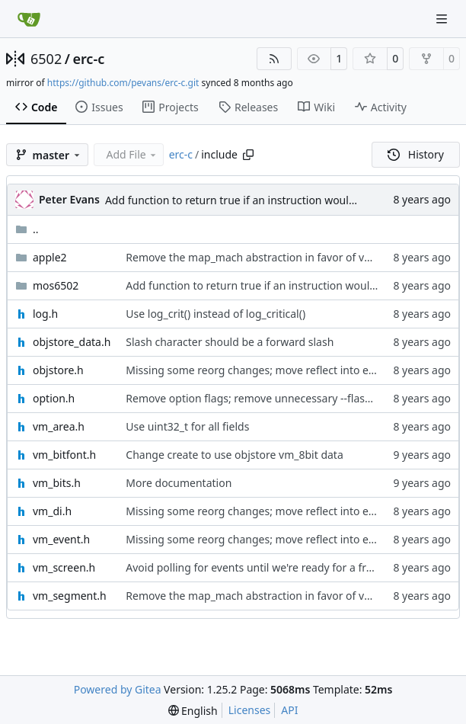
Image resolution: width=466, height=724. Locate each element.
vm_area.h (59, 426)
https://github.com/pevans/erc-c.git (123, 82)
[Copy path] (248, 154)
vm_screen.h (64, 567)
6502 (46, 58)
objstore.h (58, 370)
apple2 (50, 257)
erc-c (88, 58)
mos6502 (55, 285)
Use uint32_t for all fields (187, 426)
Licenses (249, 710)
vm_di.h (52, 511)
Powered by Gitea (117, 689)
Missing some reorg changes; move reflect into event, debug (277, 370)
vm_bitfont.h (64, 454)
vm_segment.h (70, 595)
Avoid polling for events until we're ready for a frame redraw (276, 567)
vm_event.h (61, 539)
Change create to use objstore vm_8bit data (234, 454)
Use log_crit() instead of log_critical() (215, 313)
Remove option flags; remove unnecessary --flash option (266, 398)
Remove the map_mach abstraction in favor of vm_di (257, 257)
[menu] (193, 710)
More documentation (178, 483)
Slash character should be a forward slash (230, 342)
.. (27, 229)
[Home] (29, 19)
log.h (45, 313)
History (416, 154)
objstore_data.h (71, 342)
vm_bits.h (57, 483)
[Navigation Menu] (443, 18)
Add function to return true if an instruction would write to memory (273, 200)
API (289, 710)
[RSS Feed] (274, 58)
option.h (54, 398)
